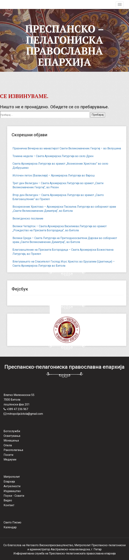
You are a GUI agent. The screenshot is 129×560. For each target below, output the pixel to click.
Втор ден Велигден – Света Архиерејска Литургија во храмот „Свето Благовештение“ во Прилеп (58, 197)
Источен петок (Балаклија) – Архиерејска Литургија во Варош (54, 175)
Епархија (9, 481)
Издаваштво (12, 491)
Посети (8, 455)
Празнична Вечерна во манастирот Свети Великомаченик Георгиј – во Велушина (67, 148)
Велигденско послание (28, 218)
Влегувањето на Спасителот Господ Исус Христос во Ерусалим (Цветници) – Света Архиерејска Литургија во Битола (64, 263)
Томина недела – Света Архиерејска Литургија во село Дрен (53, 156)
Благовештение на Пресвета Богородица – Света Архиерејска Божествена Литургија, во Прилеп (63, 252)
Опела (8, 445)
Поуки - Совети (14, 495)
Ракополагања (13, 450)
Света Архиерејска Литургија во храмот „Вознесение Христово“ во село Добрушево (60, 165)
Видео (8, 500)
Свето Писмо (12, 522)
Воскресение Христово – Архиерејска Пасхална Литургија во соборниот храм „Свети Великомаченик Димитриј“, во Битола (64, 208)
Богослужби (12, 431)
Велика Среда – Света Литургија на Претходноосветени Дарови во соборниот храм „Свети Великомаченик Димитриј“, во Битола (65, 240)
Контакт (9, 505)
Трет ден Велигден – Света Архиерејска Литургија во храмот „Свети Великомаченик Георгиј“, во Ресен (58, 185)
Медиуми (10, 459)
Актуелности (12, 486)
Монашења (11, 440)
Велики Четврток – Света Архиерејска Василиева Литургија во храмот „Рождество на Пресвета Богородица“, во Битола (60, 228)
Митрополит (12, 476)
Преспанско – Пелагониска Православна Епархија (64, 45)
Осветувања (12, 436)
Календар (10, 527)
